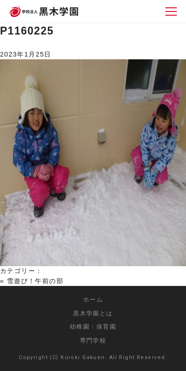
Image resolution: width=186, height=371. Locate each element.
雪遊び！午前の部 (35, 281)
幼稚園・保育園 (93, 326)
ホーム (93, 299)
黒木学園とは (93, 313)
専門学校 (93, 340)
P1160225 (27, 31)
